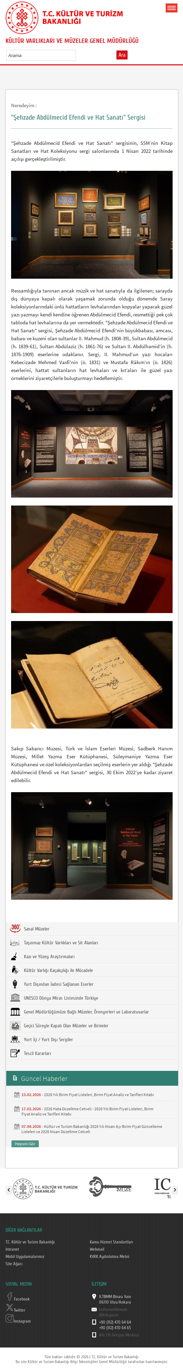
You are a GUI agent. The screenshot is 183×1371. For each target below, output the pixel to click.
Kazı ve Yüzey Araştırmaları (42, 956)
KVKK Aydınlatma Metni (109, 1256)
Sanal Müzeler (30, 929)
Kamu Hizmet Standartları (111, 1242)
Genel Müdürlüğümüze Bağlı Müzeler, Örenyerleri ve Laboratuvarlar (79, 1012)
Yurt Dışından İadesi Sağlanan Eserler (52, 984)
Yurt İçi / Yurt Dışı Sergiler (41, 1039)
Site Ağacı (14, 1263)
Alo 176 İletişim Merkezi (119, 1335)
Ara (122, 55)
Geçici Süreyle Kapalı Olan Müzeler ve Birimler (59, 1025)
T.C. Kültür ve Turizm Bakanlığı (30, 1242)
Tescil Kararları (30, 1053)
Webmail (97, 1249)
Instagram (18, 1321)
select (77, 55)
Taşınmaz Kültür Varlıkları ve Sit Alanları (54, 942)
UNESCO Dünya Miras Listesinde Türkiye (54, 998)
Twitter (15, 1310)
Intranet (12, 1249)
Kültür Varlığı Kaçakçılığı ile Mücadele (51, 970)
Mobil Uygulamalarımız (25, 1256)
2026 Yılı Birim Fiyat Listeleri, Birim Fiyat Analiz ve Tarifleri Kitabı (99, 1094)
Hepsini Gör (25, 1143)
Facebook (18, 1299)
